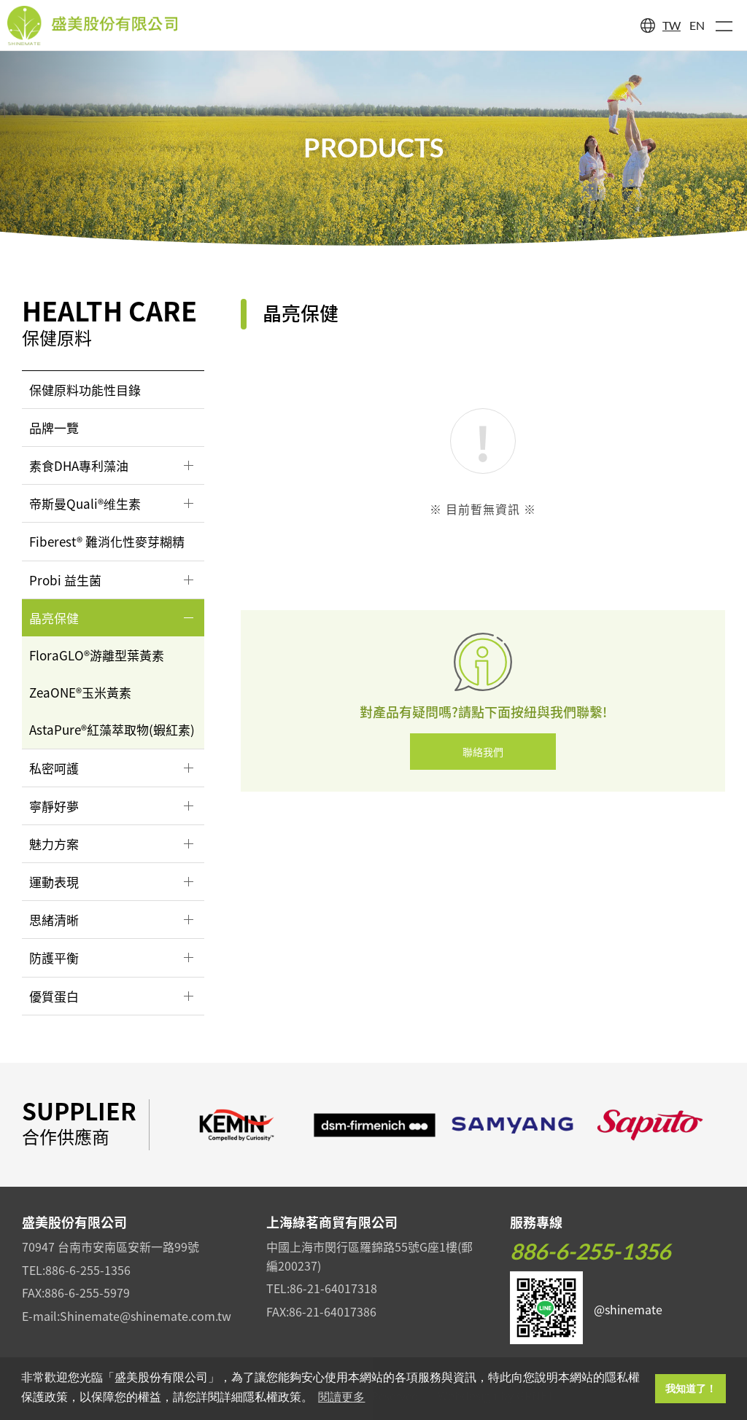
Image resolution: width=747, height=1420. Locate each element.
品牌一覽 (54, 427)
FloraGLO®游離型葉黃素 (96, 655)
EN (697, 25)
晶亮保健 (54, 618)
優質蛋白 (54, 996)
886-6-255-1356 (88, 1270)
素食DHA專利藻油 (78, 465)
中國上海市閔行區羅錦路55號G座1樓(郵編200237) (369, 1256)
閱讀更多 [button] (341, 1397)
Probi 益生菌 (65, 580)
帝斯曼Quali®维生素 (85, 503)
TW (671, 25)
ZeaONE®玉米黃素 (80, 692)
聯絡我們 (482, 751)
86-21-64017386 (332, 1311)
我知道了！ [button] (690, 1388)
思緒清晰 (54, 919)
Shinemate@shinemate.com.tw (145, 1316)
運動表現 (54, 882)
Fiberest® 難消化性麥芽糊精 (107, 541)
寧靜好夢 (54, 806)
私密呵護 (54, 768)
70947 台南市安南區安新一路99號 (110, 1246)
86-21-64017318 (333, 1288)
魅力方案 (54, 844)
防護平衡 (54, 957)
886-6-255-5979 (87, 1292)
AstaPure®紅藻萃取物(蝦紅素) (112, 729)
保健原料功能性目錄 (85, 390)
